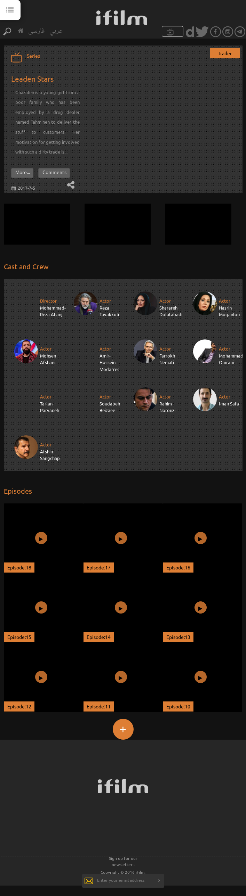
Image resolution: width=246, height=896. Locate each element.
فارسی (36, 31)
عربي (56, 31)
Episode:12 (19, 706)
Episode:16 (178, 567)
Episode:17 (99, 567)
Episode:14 (99, 637)
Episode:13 (178, 637)
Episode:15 (19, 637)
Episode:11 (99, 706)
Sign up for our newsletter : (123, 861)
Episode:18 (19, 567)
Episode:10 (178, 706)
